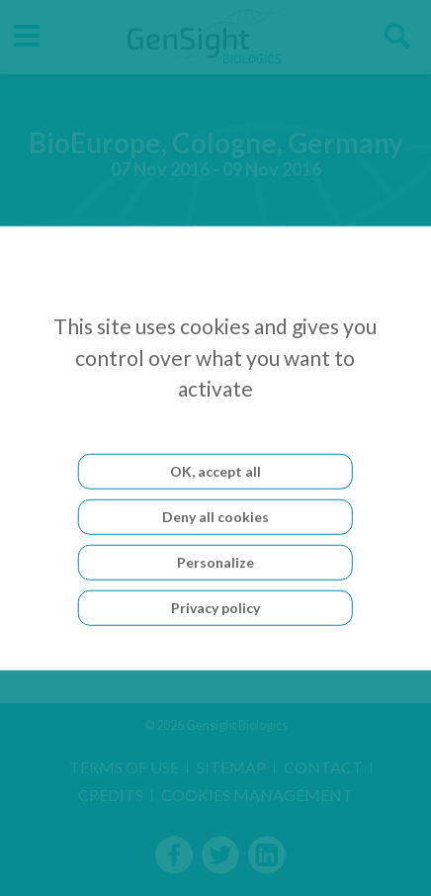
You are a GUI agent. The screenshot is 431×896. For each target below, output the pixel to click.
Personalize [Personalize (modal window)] (215, 561)
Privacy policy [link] (215, 606)
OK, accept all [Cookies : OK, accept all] (215, 470)
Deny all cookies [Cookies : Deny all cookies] (215, 515)
